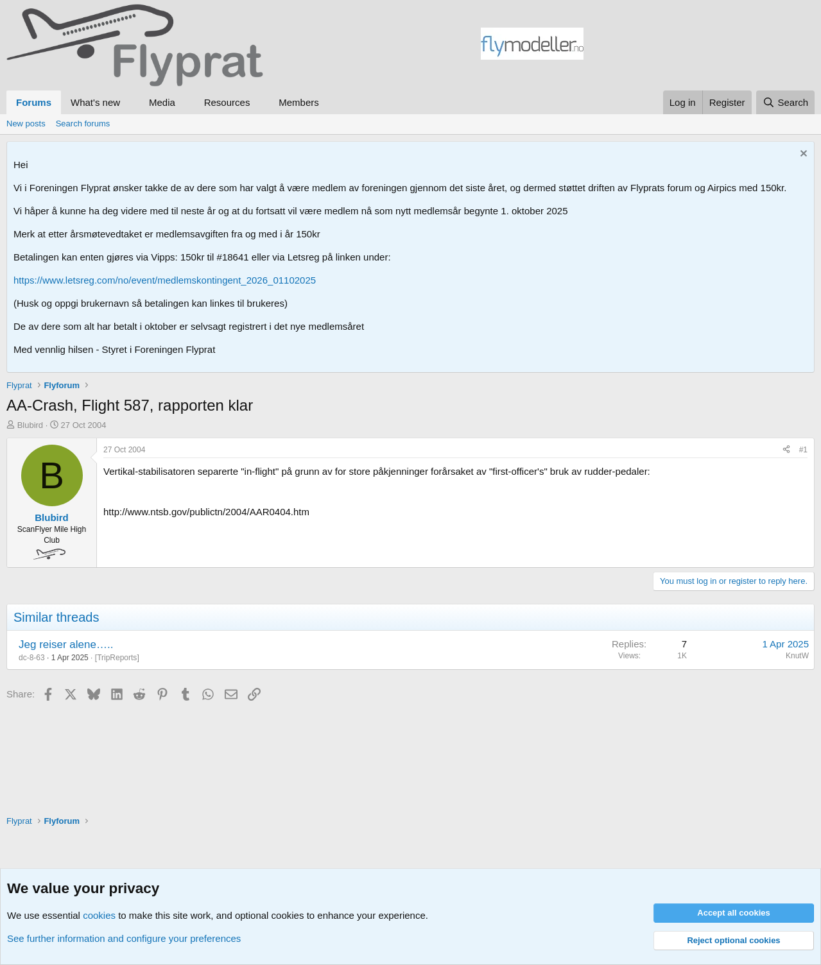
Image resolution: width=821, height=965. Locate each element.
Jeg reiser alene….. (66, 644)
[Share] (786, 450)
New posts (26, 123)
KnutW (797, 655)
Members (299, 102)
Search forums (83, 123)
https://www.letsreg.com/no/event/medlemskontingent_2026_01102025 (164, 280)
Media (162, 102)
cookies (99, 915)
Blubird (30, 425)
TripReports (117, 657)
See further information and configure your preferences (124, 938)
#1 (803, 449)
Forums (33, 102)
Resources (227, 102)
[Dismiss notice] (802, 155)
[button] (130, 102)
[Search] (785, 102)
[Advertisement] (699, 45)
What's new (95, 102)
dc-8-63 (32, 657)
